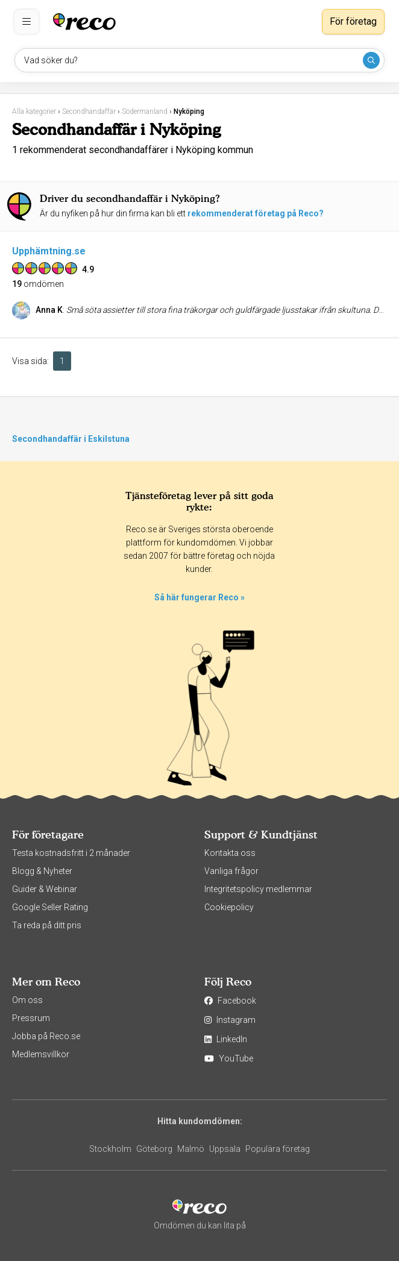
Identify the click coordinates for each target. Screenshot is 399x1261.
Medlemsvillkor (40, 1054)
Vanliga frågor (231, 871)
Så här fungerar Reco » (199, 597)
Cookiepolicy (229, 907)
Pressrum (31, 1018)
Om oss (27, 1000)
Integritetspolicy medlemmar (258, 889)
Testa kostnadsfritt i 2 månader (71, 853)
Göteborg (154, 1149)
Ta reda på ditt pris (46, 925)
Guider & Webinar (44, 889)
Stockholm (110, 1149)
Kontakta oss (230, 853)
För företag (353, 21)
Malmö (190, 1149)
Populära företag (277, 1149)
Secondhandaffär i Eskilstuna (71, 439)
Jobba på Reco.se (46, 1036)
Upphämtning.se (49, 251)
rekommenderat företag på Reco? (255, 213)
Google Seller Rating (50, 907)
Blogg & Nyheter (42, 871)
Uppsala (224, 1149)
